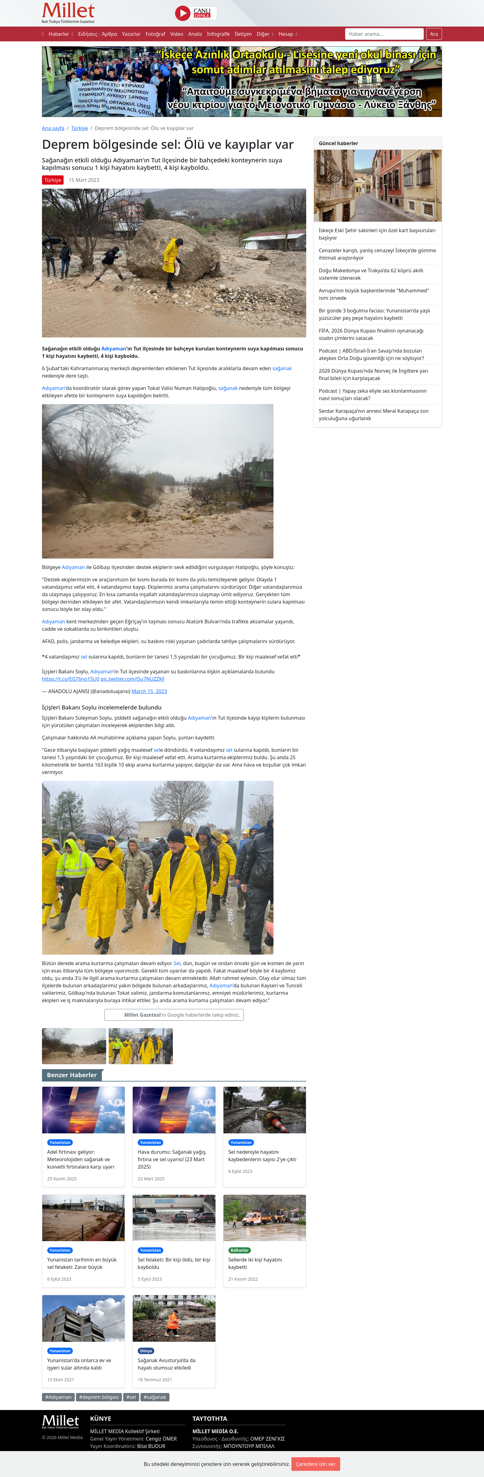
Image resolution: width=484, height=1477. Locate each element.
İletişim (243, 34)
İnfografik (218, 34)
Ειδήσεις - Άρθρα (97, 34)
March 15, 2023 (149, 691)
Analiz (195, 34)
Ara (434, 34)
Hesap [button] (287, 34)
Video (176, 34)
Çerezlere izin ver (316, 1464)
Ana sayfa (53, 128)
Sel (177, 963)
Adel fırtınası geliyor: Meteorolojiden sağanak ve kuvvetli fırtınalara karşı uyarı (80, 1159)
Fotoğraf (155, 34)
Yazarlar (131, 34)
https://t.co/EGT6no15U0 (70, 679)
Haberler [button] (61, 34)
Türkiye (79, 128)
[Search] (384, 34)
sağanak (282, 368)
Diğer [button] (265, 34)
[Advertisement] (378, 483)
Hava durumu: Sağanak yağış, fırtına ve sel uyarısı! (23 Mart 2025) (172, 1159)
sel (84, 656)
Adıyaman (113, 348)
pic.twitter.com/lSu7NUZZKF (133, 679)
